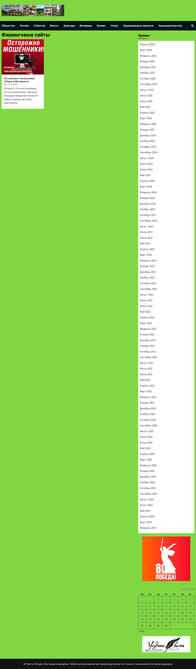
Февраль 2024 (148, 192)
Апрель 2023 (147, 249)
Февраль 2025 (148, 124)
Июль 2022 (146, 300)
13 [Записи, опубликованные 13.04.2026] (142, 612)
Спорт (114, 25)
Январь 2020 (147, 471)
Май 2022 (145, 311)
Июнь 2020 (146, 442)
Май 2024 (145, 175)
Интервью (86, 25)
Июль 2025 (146, 95)
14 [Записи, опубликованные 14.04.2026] (150, 612)
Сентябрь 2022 (148, 289)
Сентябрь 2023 (148, 220)
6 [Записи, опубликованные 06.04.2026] (142, 606)
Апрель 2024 (147, 181)
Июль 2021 (146, 368)
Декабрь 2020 (148, 408)
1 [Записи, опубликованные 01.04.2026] (158, 599)
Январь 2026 (147, 61)
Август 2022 (146, 294)
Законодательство (170, 25)
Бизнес (101, 25)
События (39, 25)
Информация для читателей (17, 71)
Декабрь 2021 (148, 340)
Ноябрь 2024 (147, 141)
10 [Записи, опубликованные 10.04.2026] (174, 606)
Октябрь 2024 (148, 147)
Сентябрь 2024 (148, 152)
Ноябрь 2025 (147, 73)
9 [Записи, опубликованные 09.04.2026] (166, 606)
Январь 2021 (147, 402)
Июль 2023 (146, 232)
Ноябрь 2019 (147, 482)
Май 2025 (145, 107)
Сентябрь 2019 (148, 493)
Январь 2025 (147, 129)
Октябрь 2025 (148, 78)
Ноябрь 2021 (147, 346)
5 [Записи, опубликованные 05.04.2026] (190, 599)
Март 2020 (146, 459)
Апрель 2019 (147, 516)
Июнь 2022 (146, 306)
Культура (69, 25)
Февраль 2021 (148, 397)
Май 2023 (145, 243)
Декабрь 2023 (148, 203)
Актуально (9, 67)
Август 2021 (146, 363)
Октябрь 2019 (148, 488)
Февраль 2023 (148, 260)
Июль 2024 (146, 164)
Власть (54, 25)
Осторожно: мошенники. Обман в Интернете (19, 80)
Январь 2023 (147, 266)
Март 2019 (146, 522)
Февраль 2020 (148, 465)
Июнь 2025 (146, 101)
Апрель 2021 (147, 385)
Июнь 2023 (146, 238)
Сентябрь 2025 (148, 84)
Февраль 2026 (148, 56)
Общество (8, 25)
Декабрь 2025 (148, 67)
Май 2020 (145, 448)
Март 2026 (146, 50)
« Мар (141, 631)
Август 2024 (146, 158)
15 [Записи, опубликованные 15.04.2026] (158, 612)
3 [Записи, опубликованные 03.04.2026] (174, 599)
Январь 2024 (147, 198)
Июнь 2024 (146, 169)
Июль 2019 (146, 505)
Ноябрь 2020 (147, 414)
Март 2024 (146, 186)
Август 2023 (146, 226)
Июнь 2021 (146, 374)
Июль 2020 (146, 437)
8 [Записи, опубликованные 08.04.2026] (158, 606)
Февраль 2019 (148, 528)
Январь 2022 (147, 334)
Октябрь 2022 (148, 283)
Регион (24, 25)
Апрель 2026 (147, 44)
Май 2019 (145, 511)
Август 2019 (146, 499)
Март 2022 (146, 323)
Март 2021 (146, 391)
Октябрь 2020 (148, 420)
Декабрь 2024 (148, 135)
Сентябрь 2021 (148, 357)
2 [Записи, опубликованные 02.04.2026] (166, 599)
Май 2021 (145, 380)
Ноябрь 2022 (147, 277)
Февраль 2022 (148, 329)
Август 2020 (146, 431)
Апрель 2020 (147, 454)
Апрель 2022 (147, 317)
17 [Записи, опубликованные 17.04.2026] (174, 612)
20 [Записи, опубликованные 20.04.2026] (142, 619)
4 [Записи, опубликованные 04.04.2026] (182, 599)
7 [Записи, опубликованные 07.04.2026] (150, 606)
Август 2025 (146, 90)
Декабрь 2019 (148, 476)
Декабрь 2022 (148, 272)
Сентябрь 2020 (148, 425)
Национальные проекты (138, 25)
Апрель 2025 (147, 112)
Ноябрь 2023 (147, 209)
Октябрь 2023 (148, 215)
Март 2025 (146, 118)
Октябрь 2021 (148, 351)
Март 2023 (146, 255)
